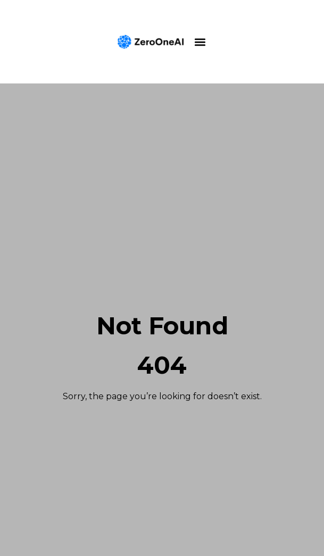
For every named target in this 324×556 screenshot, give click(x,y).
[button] (200, 41)
